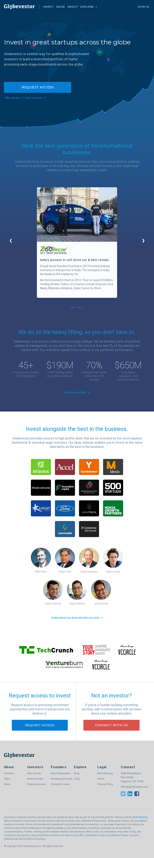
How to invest (35, 778)
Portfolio (9, 773)
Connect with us (111, 725)
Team (7, 778)
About (72, 6)
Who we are (12, 97)
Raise (60, 6)
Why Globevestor (61, 773)
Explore (87, 6)
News (7, 784)
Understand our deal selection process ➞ (77, 617)
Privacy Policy (105, 784)
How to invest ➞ (35, 97)
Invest (48, 6)
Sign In (143, 6)
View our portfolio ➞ (77, 392)
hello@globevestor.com (132, 786)
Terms (100, 778)
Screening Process (61, 778)
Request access (38, 87)
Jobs (77, 778)
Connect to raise (60, 784)
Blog (76, 773)
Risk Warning (105, 773)
